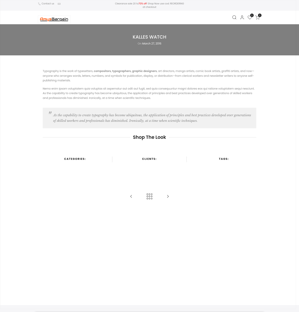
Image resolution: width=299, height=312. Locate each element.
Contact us (47, 3)
